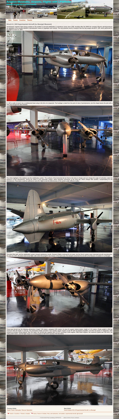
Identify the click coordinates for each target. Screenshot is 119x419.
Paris (48, 413)
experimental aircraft (71, 413)
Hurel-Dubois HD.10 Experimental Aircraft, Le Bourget (80, 410)
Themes (29, 20)
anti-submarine (54, 413)
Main (9, 20)
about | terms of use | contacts (71, 417)
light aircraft (80, 413)
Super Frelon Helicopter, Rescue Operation (19, 410)
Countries (22, 20)
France (35, 413)
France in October (41, 413)
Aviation (28, 413)
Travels (15, 20)
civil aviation (62, 413)
